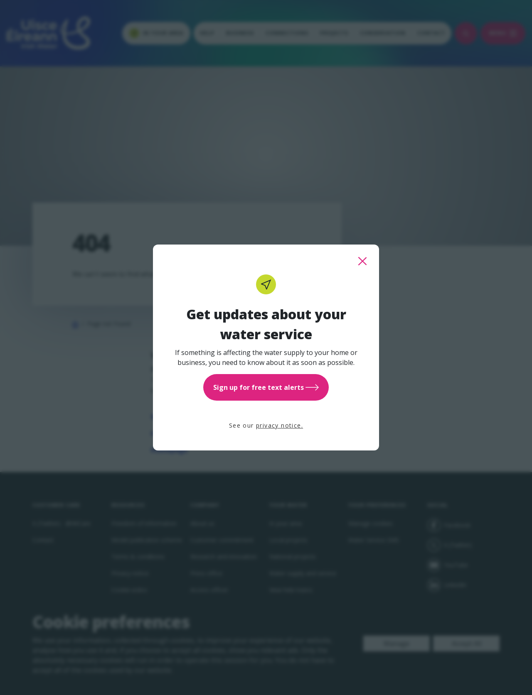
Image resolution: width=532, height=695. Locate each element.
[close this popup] (362, 261)
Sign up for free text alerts (266, 387)
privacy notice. (279, 425)
